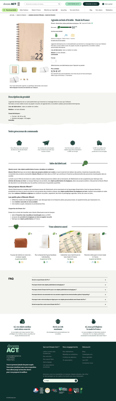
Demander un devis (91, 4)
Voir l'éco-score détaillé (56, 31)
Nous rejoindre (87, 357)
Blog (83, 351)
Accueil (12, 15)
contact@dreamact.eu (14, 356)
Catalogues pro (87, 354)
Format (53, 58)
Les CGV (85, 360)
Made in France (21, 15)
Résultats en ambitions (70, 354)
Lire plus (11, 120)
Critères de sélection (69, 357)
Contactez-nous (87, 363)
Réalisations (109, 10)
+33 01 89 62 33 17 (73, 4)
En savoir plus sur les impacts (58, 40)
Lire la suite (54, 54)
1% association (67, 360)
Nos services (47, 356)
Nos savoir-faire (48, 359)
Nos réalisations (68, 351)
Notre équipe (47, 362)
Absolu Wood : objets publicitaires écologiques (67, 23)
